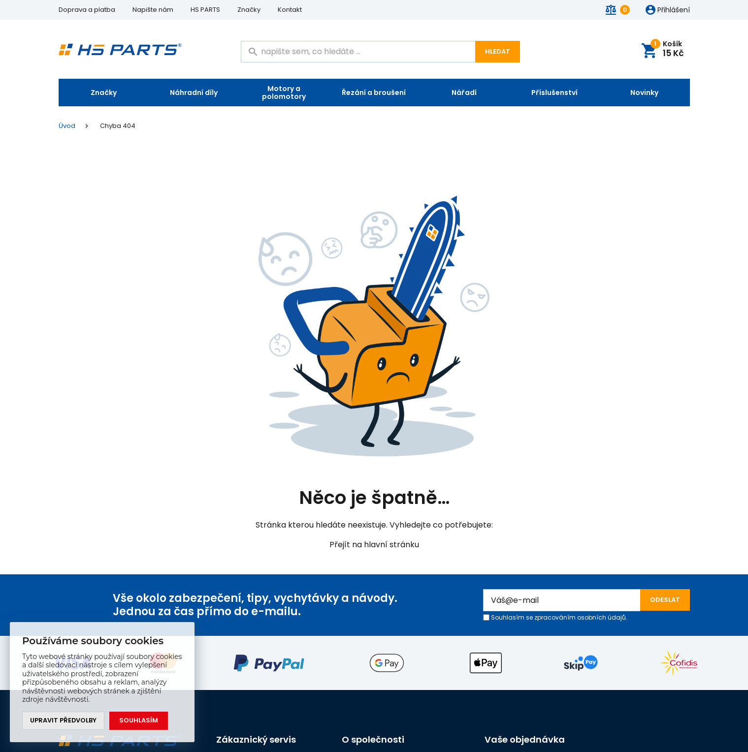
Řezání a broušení (374, 92)
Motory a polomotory (284, 92)
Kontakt (290, 9)
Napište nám (152, 9)
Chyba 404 (117, 125)
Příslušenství (554, 92)
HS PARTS (205, 9)
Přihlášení (673, 10)
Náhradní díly (194, 92)
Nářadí (464, 92)
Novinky (644, 92)
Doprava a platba (87, 9)
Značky (248, 9)
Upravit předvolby (63, 720)
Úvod (67, 126)
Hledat (497, 51)
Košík (667, 49)
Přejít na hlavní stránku (374, 544)
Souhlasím (139, 720)
